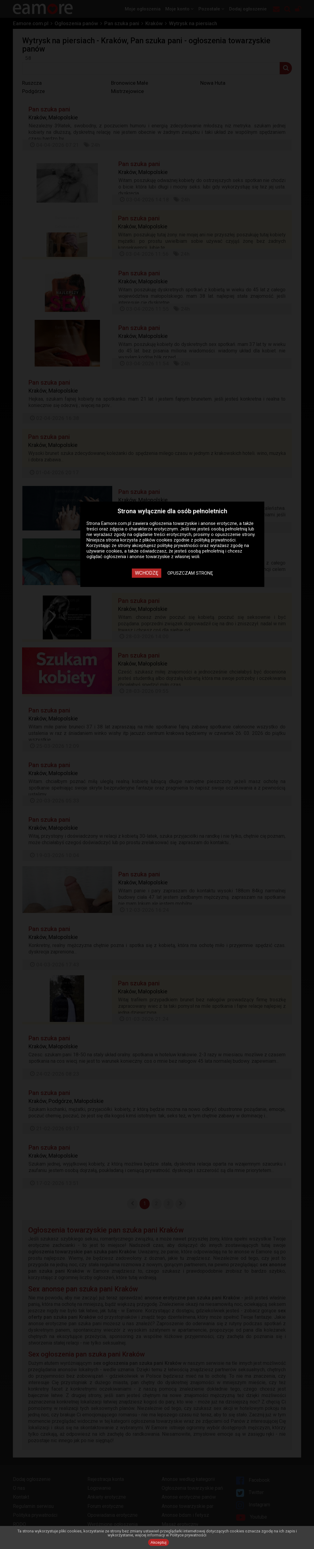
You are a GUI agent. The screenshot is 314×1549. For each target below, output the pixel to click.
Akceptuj (159, 1542)
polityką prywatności (215, 540)
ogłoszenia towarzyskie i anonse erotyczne (193, 523)
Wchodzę (146, 573)
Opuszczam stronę (190, 573)
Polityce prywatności (188, 1535)
